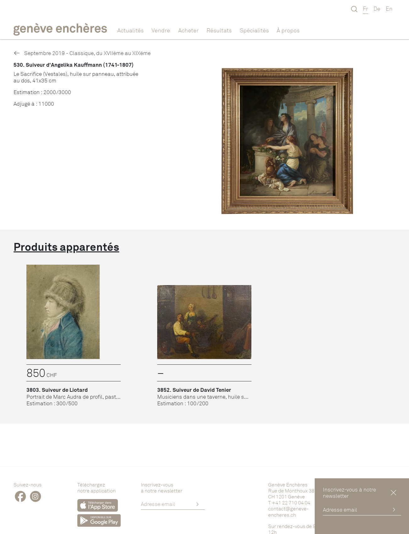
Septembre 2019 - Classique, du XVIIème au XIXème (82, 53)
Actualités (130, 30)
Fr (365, 8)
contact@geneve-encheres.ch (288, 511)
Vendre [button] (161, 30)
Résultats (219, 30)
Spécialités (254, 30)
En (389, 8)
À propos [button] (288, 30)
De (376, 8)
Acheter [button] (188, 30)
